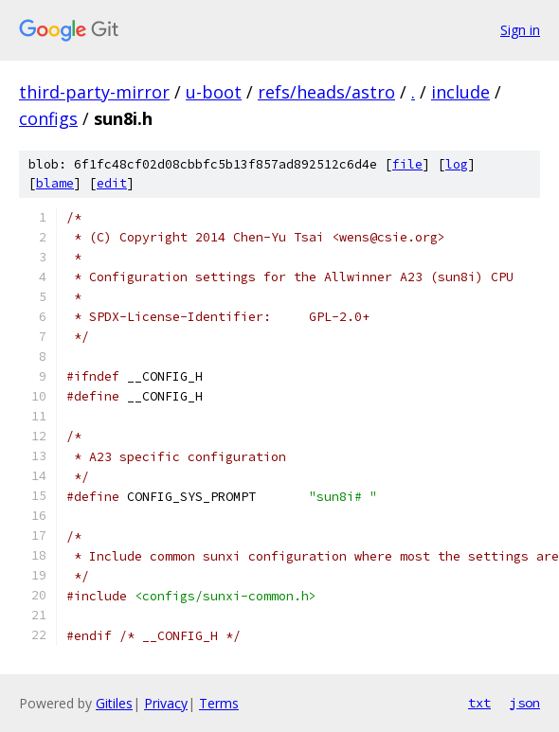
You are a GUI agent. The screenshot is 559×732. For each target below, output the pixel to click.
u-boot (214, 91)
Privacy (166, 703)
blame (55, 183)
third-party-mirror (94, 91)
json (525, 702)
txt (479, 702)
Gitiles (114, 703)
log (456, 164)
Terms (219, 703)
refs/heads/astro (326, 91)
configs (48, 118)
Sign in (520, 30)
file (407, 164)
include (460, 91)
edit (112, 183)
